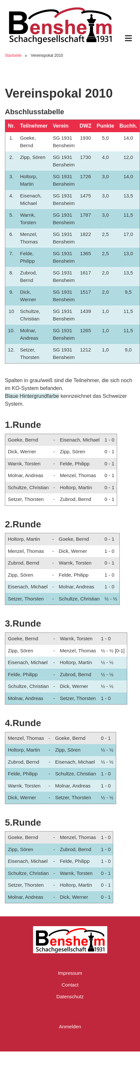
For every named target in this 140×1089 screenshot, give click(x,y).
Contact (70, 985)
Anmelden (70, 1026)
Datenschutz (69, 996)
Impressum (70, 973)
